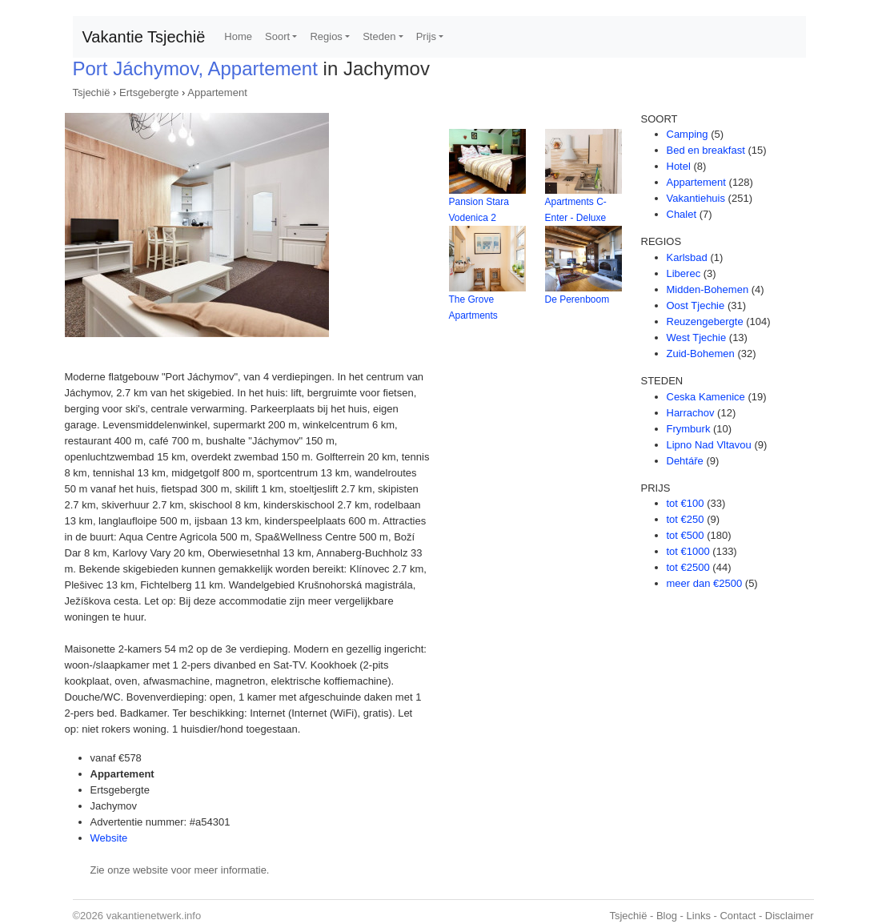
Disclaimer (789, 916)
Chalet (682, 214)
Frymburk (689, 429)
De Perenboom (577, 299)
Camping (687, 134)
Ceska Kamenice (706, 397)
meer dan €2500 (705, 583)
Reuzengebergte (705, 321)
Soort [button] (277, 36)
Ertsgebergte (148, 92)
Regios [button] (326, 36)
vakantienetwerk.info (154, 916)
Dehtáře (685, 461)
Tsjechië (91, 92)
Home (238, 36)
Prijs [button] (426, 36)
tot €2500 (688, 567)
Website (109, 838)
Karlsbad (687, 257)
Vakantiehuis (696, 198)
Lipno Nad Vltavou (709, 445)
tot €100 (685, 503)
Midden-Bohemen (708, 289)
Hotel (679, 166)
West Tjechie (697, 337)
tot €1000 (688, 551)
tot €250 (685, 519)
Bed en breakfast (706, 150)
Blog (666, 916)
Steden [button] (379, 36)
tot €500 (685, 535)
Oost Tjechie (696, 305)
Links (699, 916)
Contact (738, 916)
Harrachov (691, 413)
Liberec (684, 273)
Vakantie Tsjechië (144, 37)
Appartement (217, 92)
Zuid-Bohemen (701, 354)
